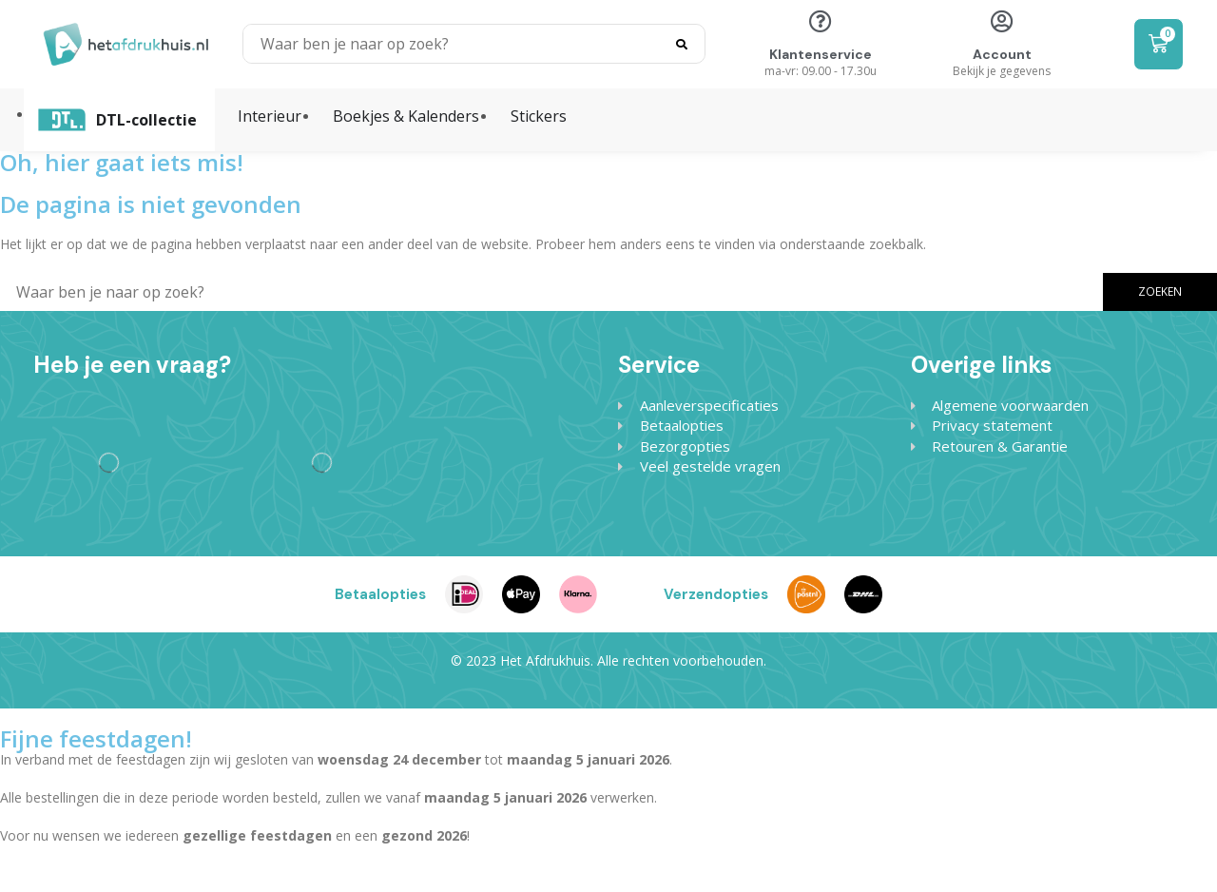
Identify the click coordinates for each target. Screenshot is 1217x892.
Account (1002, 54)
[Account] (1002, 21)
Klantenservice (820, 54)
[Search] (682, 44)
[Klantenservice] (820, 21)
